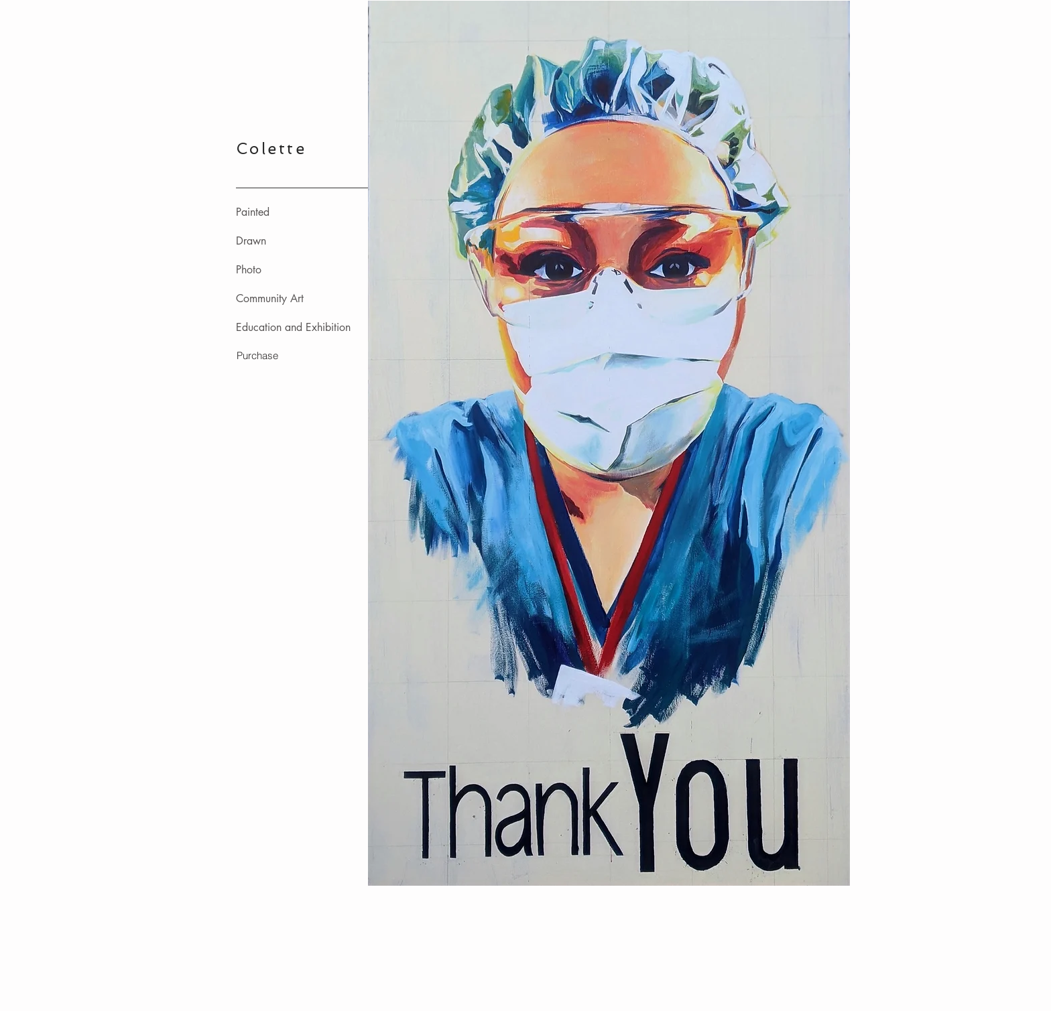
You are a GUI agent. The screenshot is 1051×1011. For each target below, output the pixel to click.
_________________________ (303, 183)
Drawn (251, 241)
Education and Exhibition (293, 327)
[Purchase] (257, 355)
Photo (248, 270)
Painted (252, 212)
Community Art (270, 298)
